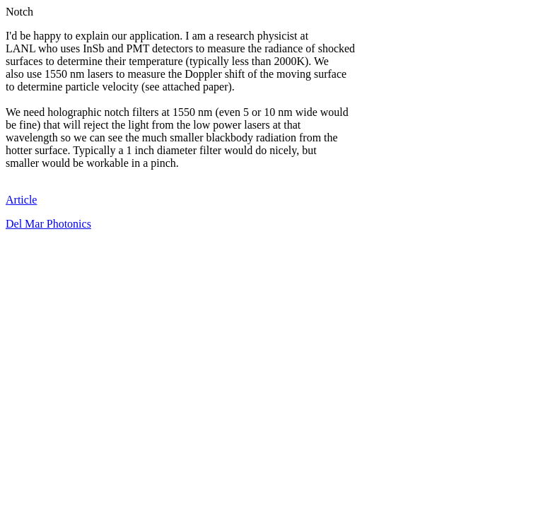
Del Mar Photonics (48, 224)
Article (21, 200)
